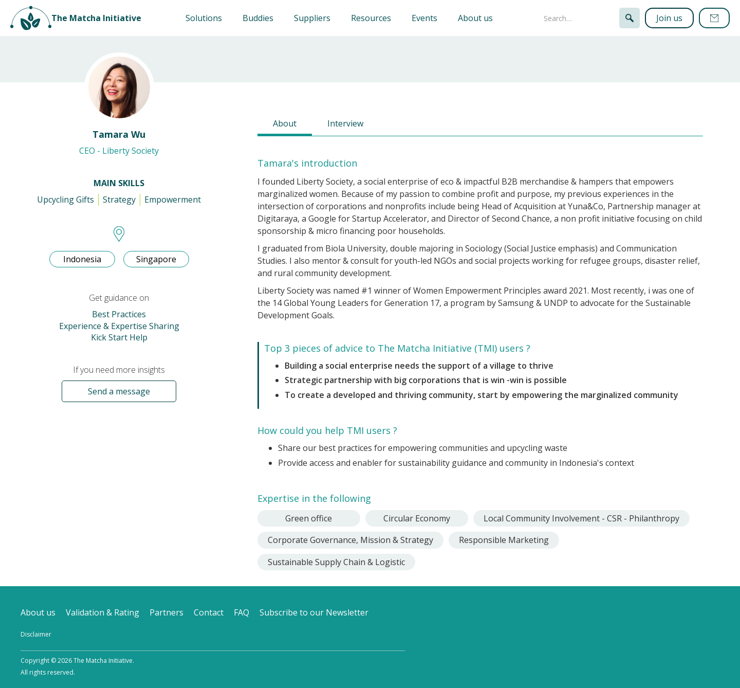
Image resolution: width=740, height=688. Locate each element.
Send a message (119, 391)
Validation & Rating (102, 612)
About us (475, 18)
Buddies (258, 18)
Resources (371, 18)
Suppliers (312, 18)
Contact (209, 612)
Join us (669, 18)
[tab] (284, 124)
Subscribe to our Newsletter (314, 612)
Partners (166, 612)
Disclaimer (36, 634)
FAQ (241, 612)
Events (424, 18)
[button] (203, 18)
